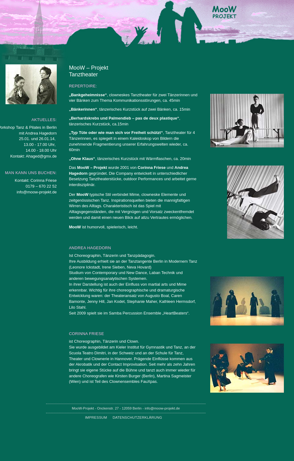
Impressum (96, 417)
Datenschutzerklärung (137, 417)
